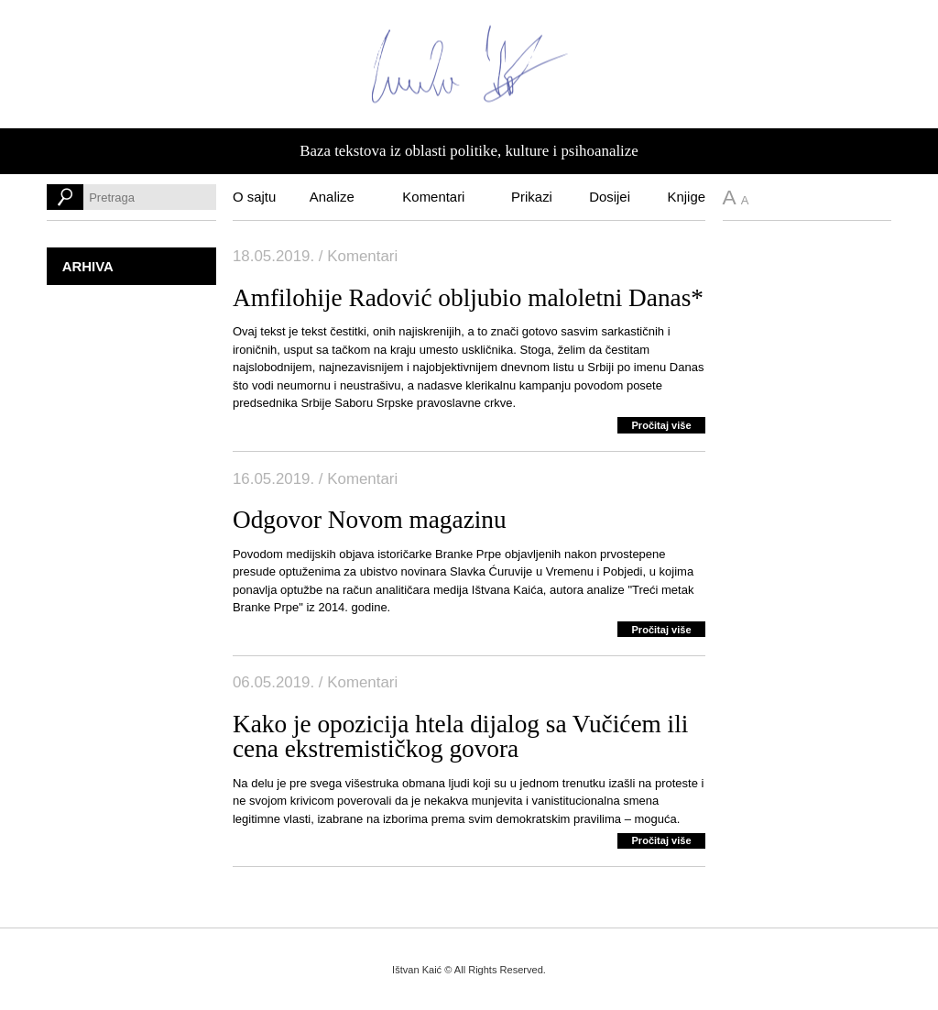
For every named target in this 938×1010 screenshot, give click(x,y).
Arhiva (88, 266)
